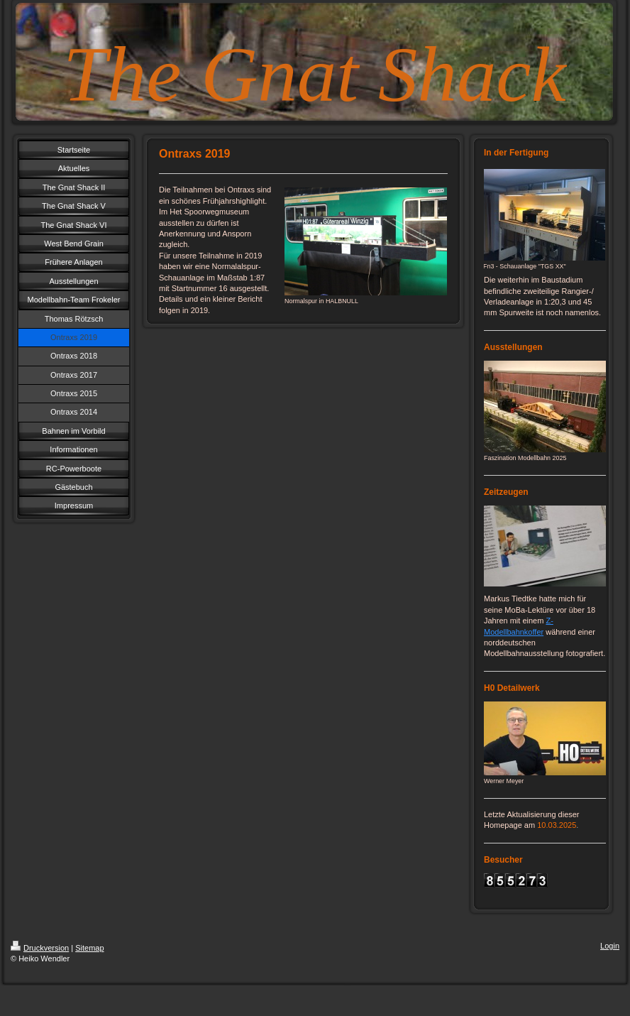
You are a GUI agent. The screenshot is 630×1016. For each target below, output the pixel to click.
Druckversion (40, 948)
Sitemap (89, 948)
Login (609, 945)
